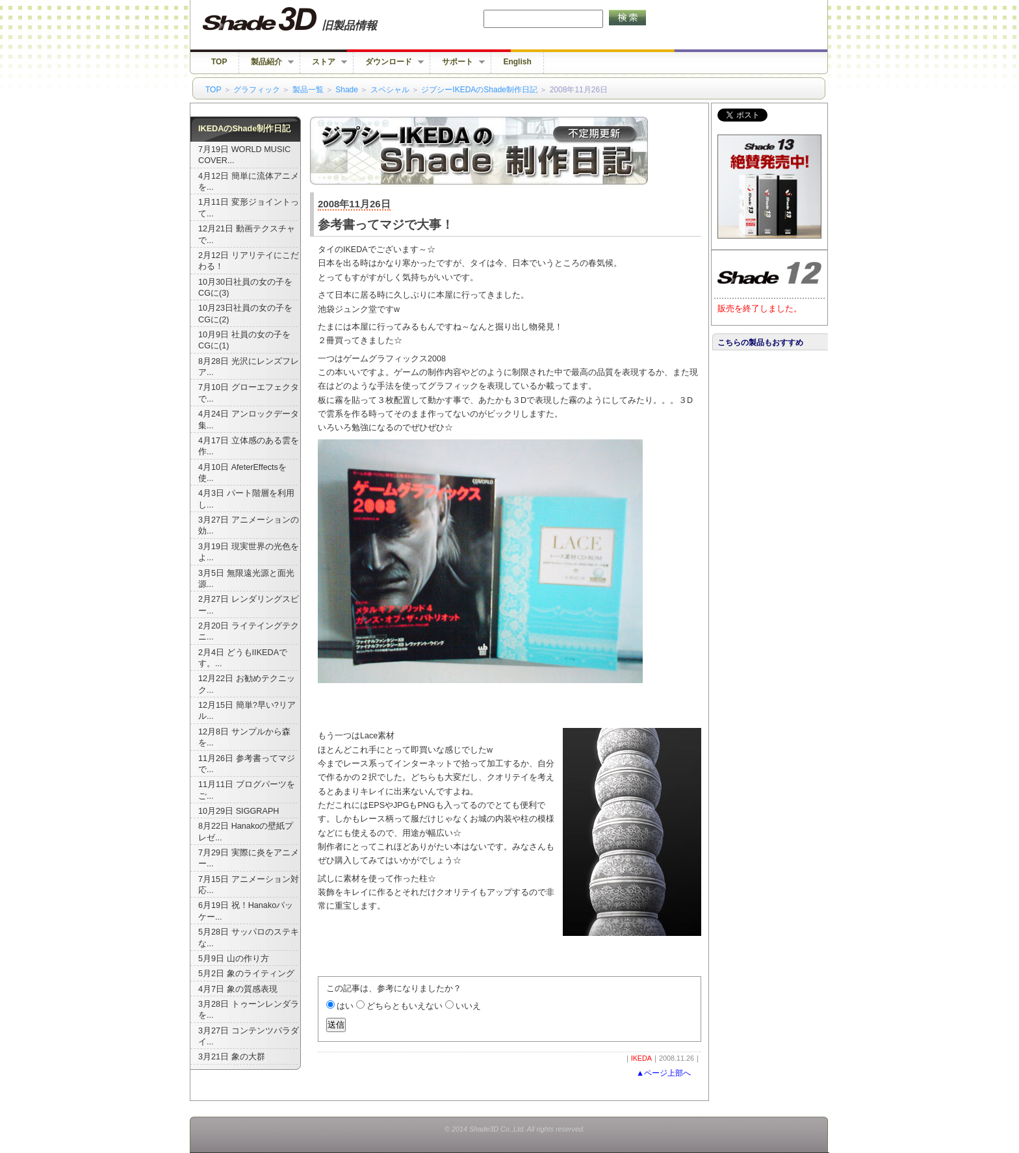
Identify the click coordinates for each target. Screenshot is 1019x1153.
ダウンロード (389, 62)
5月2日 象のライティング (246, 973)
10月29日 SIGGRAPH (238, 811)
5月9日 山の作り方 (233, 958)
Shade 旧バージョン (302, 19)
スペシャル (389, 89)
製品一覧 (308, 89)
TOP (219, 61)
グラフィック (256, 89)
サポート (457, 62)
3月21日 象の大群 (231, 1056)
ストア (323, 62)
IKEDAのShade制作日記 (244, 128)
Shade (346, 89)
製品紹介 (266, 62)
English (517, 61)
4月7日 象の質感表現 (237, 989)
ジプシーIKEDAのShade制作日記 (479, 89)
